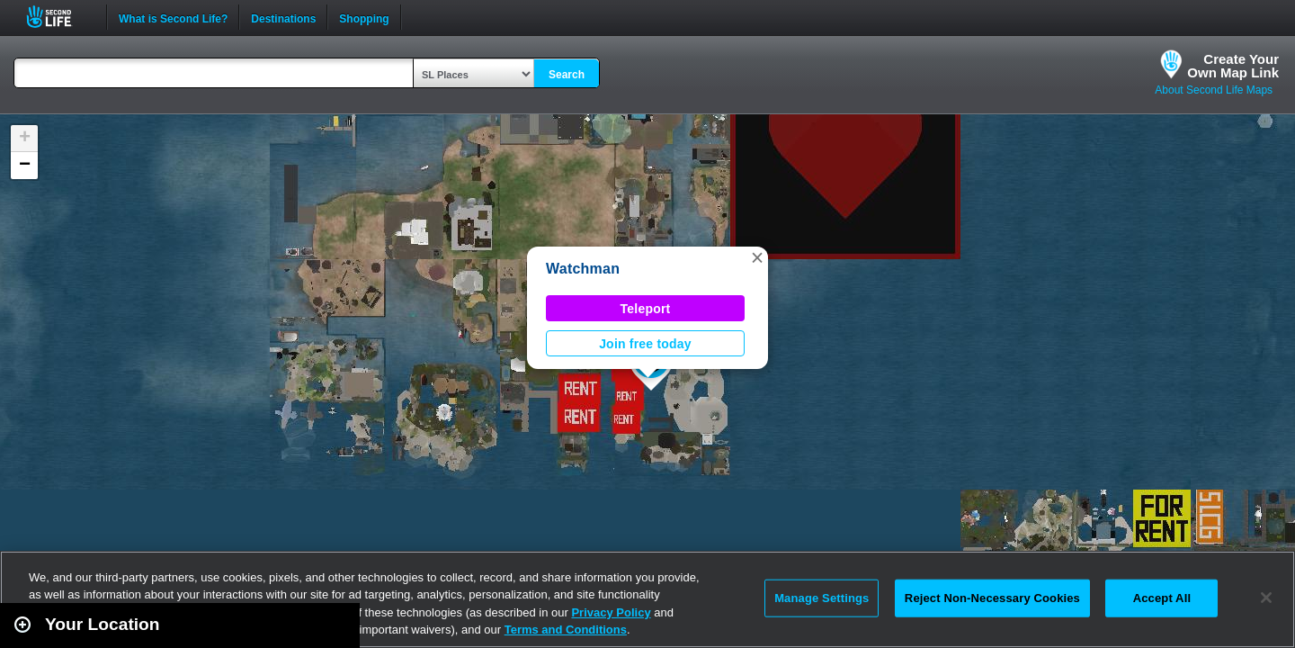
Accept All (1162, 598)
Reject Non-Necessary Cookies (992, 598)
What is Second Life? (173, 17)
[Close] (1266, 597)
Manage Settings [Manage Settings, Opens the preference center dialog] (821, 598)
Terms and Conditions (566, 629)
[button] (757, 257)
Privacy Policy (610, 612)
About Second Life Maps (1214, 90)
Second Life (59, 16)
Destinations (283, 17)
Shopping (363, 17)
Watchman (583, 268)
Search (567, 74)
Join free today (645, 344)
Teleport (646, 309)
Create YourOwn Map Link (1233, 65)
